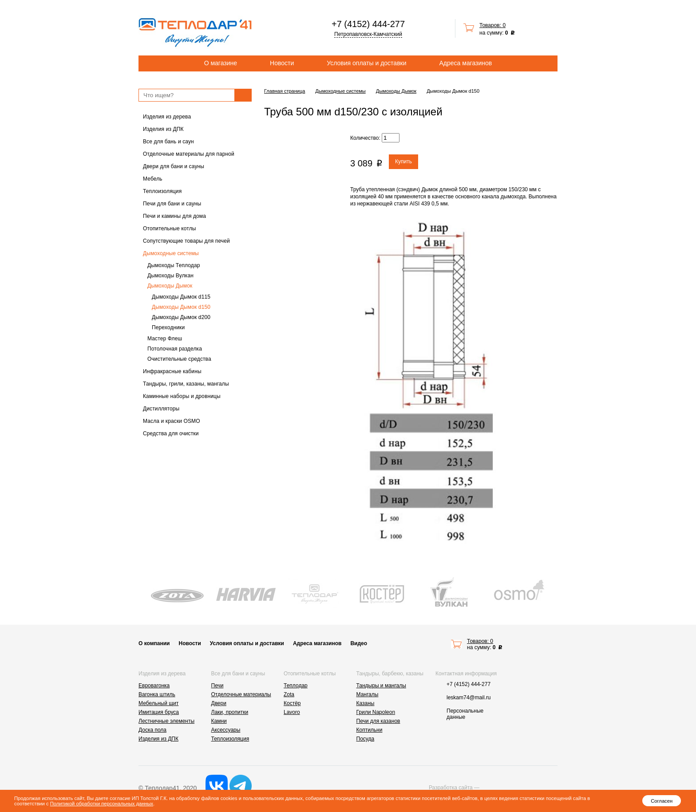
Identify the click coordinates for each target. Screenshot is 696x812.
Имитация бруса (158, 712)
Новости (282, 63)
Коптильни (369, 730)
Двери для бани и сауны (173, 166)
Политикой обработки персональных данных (101, 803)
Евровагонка (154, 685)
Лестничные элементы (166, 721)
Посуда (365, 739)
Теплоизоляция (162, 191)
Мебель (152, 179)
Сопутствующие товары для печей (186, 241)
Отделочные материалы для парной (188, 154)
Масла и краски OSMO (171, 421)
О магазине (220, 63)
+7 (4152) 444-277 (368, 24)
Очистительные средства (179, 359)
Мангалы (367, 694)
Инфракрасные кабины (172, 371)
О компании (154, 643)
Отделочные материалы (241, 694)
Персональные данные (465, 714)
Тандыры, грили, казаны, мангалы (186, 384)
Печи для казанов (378, 721)
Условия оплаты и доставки (366, 63)
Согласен (661, 801)
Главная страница (284, 91)
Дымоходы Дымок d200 (181, 317)
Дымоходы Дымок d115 (181, 297)
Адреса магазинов (465, 63)
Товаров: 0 (492, 25)
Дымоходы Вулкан (170, 275)
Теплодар (296, 685)
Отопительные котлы (169, 228)
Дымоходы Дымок (169, 286)
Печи (217, 685)
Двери (218, 703)
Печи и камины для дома (174, 216)
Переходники (168, 327)
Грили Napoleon (375, 712)
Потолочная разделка (174, 349)
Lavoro (292, 712)
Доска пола (152, 730)
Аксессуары (226, 730)
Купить (403, 161)
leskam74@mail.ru (469, 697)
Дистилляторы (161, 409)
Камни (219, 721)
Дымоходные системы (171, 253)
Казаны (365, 703)
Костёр (292, 703)
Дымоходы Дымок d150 (181, 307)
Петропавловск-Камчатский (368, 34)
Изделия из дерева (167, 117)
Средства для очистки (171, 433)
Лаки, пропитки (230, 712)
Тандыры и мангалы (381, 685)
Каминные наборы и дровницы (182, 396)
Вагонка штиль (156, 694)
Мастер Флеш (164, 338)
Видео (358, 643)
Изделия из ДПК (163, 129)
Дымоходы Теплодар (173, 265)
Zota (289, 694)
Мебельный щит (158, 703)
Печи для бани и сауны (172, 204)
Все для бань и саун (168, 141)
